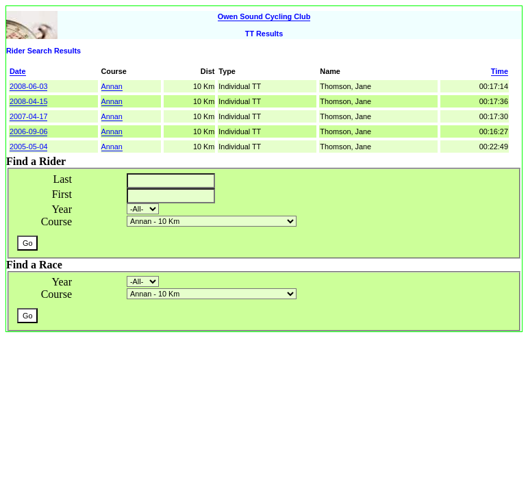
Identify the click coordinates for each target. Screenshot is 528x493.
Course (56, 221)
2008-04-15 (28, 101)
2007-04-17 (28, 116)
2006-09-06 (28, 131)
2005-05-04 (28, 146)
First (62, 194)
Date (18, 71)
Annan (112, 86)
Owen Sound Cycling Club (264, 16)
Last (62, 179)
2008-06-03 (28, 86)
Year (62, 209)
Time (499, 71)
